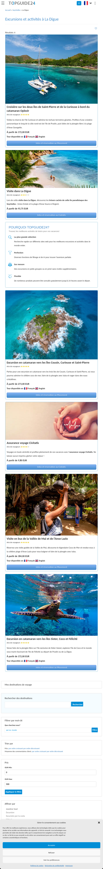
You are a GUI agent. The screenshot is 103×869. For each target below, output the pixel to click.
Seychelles (16, 10)
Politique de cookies (36, 866)
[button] (99, 822)
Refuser (51, 852)
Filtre (94, 730)
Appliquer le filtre (13, 792)
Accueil (8, 10)
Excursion (10, 812)
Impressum (69, 866)
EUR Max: (8, 779)
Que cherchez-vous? (12, 725)
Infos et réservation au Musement (51, 143)
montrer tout (12, 809)
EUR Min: (8, 767)
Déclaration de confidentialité (54, 866)
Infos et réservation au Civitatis (51, 215)
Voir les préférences (51, 860)
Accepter (51, 845)
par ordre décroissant (31, 748)
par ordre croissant (15, 748)
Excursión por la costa (15, 816)
